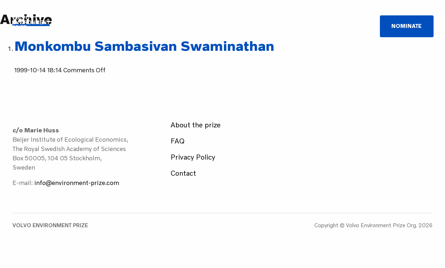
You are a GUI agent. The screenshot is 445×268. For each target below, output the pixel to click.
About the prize (196, 125)
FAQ (178, 141)
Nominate (406, 26)
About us (255, 26)
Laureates (183, 26)
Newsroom (305, 26)
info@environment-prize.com (76, 182)
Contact (183, 173)
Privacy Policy (193, 157)
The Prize (136, 26)
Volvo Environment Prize (43, 26)
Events (220, 26)
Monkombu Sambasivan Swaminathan (144, 45)
